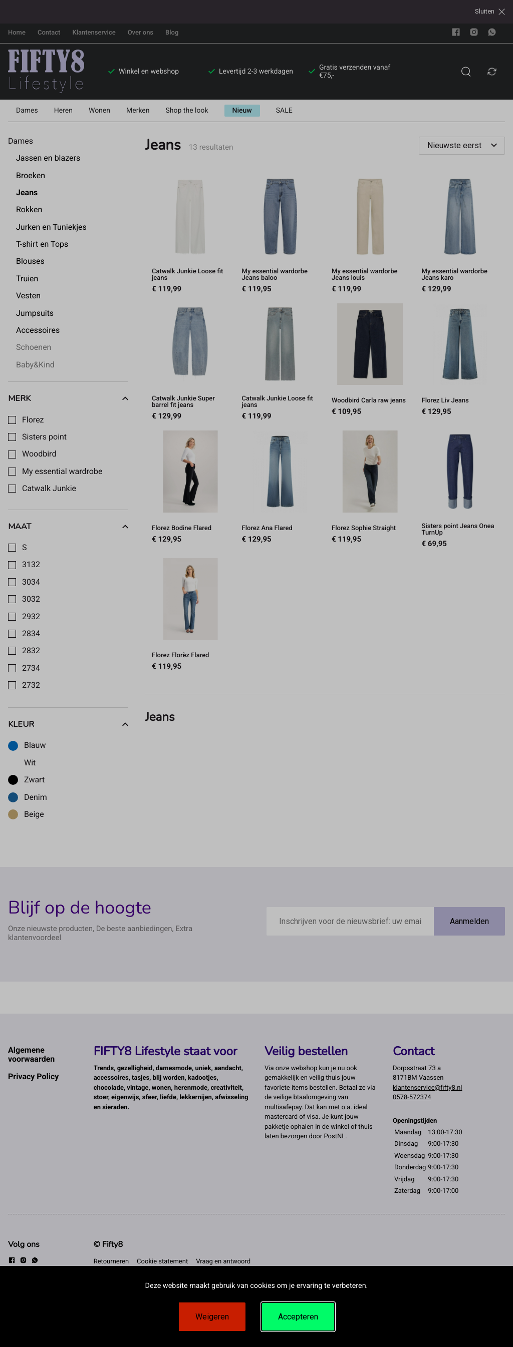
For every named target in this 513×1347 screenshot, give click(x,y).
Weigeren (212, 1316)
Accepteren (298, 1316)
